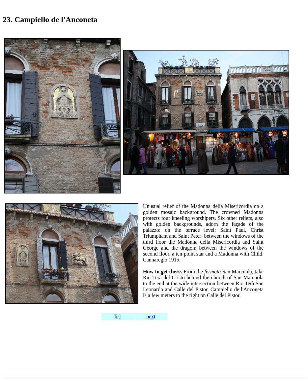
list (118, 316)
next (151, 316)
